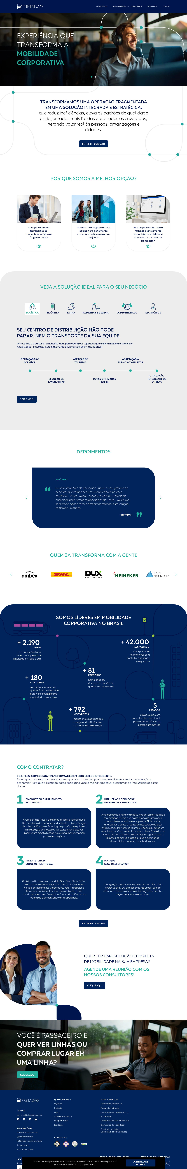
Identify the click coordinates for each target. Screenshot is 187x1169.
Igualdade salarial (25, 1137)
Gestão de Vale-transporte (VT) (114, 1112)
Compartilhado (61, 1121)
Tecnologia (152, 7)
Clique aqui (94, 985)
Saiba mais (27, 399)
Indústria (58, 1108)
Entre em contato (93, 144)
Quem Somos (101, 7)
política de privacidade (85, 1164)
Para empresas (119, 7)
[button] (91, 77)
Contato (166, 7)
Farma (57, 1112)
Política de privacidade (27, 1132)
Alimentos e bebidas (63, 1116)
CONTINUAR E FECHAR (140, 1163)
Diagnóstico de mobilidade (112, 1125)
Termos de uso (23, 1145)
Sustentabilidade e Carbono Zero (115, 1121)
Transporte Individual (110, 1108)
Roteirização (106, 1116)
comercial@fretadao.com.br (30, 1115)
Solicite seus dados (25, 1149)
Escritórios (58, 1125)
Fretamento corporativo (111, 1104)
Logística (58, 1104)
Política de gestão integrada (29, 1141)
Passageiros (136, 7)
